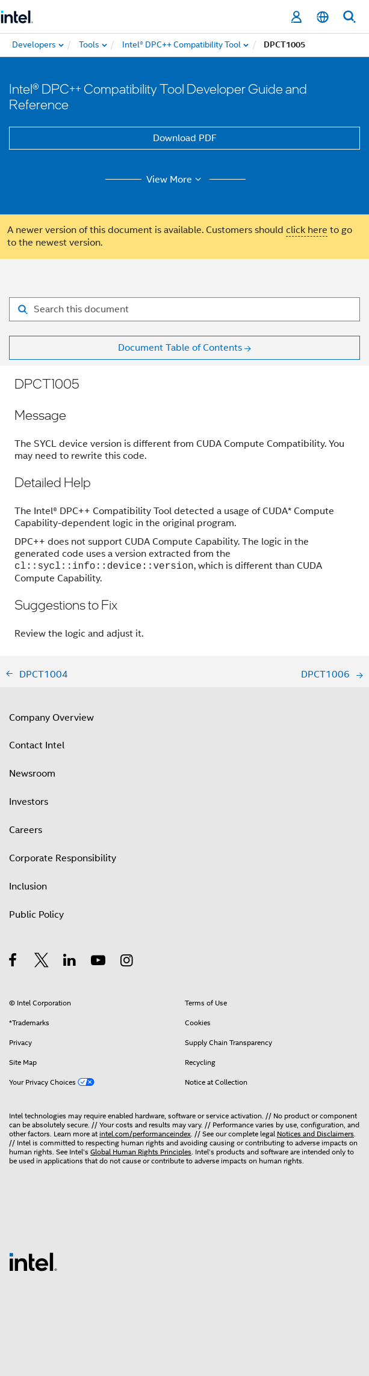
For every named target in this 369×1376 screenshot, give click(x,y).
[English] (323, 17)
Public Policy (36, 915)
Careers (25, 830)
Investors (28, 802)
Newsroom (32, 774)
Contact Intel (36, 745)
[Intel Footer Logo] (33, 1261)
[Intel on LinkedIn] (70, 962)
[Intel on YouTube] (99, 962)
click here (306, 230)
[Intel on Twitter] (42, 962)
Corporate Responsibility (62, 858)
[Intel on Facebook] (13, 962)
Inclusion (28, 886)
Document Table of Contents (180, 348)
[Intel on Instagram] (127, 962)
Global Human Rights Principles (140, 1151)
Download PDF (185, 138)
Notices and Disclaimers (315, 1133)
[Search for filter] (184, 309)
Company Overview (51, 718)
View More (175, 180)
